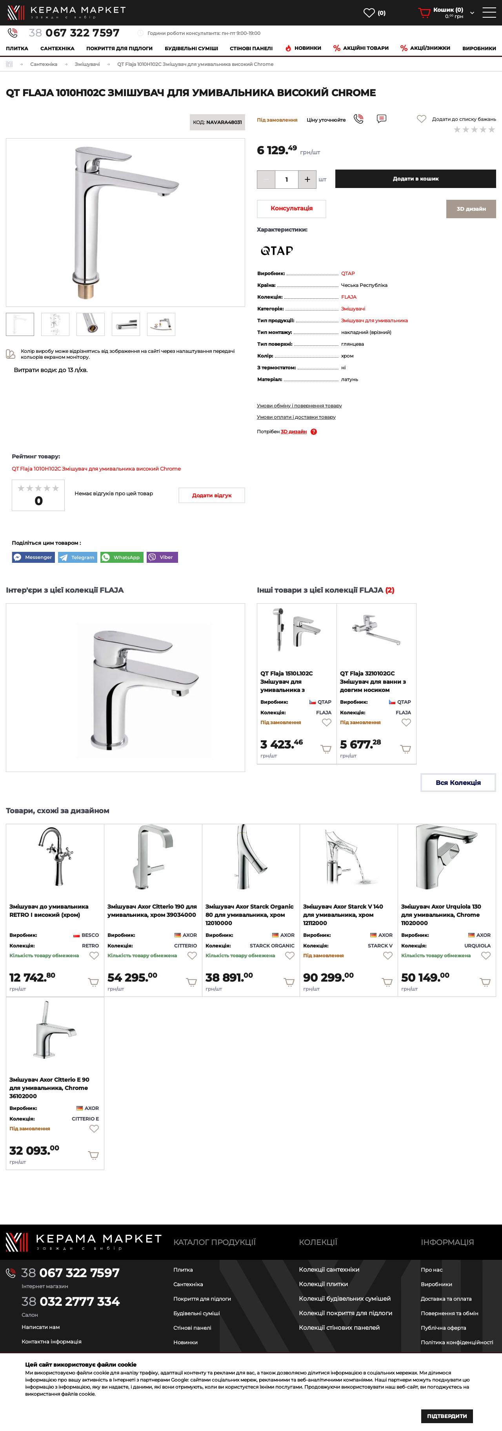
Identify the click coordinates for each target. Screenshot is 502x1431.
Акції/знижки (425, 48)
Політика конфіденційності (448, 1338)
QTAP (348, 273)
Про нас (433, 1262)
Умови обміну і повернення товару (299, 406)
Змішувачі (353, 309)
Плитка (17, 48)
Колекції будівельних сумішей (345, 1291)
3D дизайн (294, 431)
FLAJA (348, 297)
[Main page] (84, 1234)
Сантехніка (57, 48)
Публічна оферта (447, 1320)
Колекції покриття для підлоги (345, 1305)
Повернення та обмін (454, 1305)
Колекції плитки (323, 1276)
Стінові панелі (194, 1320)
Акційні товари (361, 48)
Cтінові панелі (251, 48)
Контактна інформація (56, 1334)
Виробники (479, 48)
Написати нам (43, 1319)
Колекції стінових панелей (339, 1320)
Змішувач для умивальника (374, 320)
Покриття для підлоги (119, 48)
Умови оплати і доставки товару (296, 417)
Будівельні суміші (191, 48)
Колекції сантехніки (329, 1262)
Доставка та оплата (450, 1291)
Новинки (303, 48)
